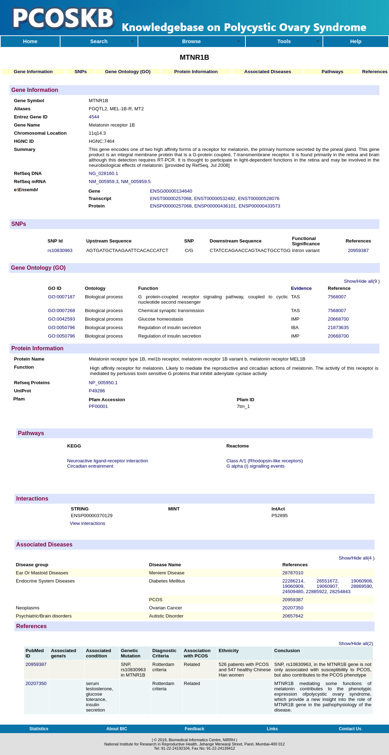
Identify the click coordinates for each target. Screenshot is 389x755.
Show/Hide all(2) (355, 643)
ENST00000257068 (170, 198)
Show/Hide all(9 (361, 281)
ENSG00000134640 (171, 191)
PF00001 (98, 406)
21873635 (338, 327)
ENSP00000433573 (259, 206)
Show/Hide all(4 (356, 558)
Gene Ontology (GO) (128, 71)
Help (355, 41)
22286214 (292, 581)
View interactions (87, 523)
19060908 (361, 581)
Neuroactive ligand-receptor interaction (107, 460)
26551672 (327, 581)
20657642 (292, 616)
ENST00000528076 (258, 198)
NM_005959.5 (136, 181)
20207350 (292, 607)
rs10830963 (60, 250)
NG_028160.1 (103, 173)
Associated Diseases (267, 71)
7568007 (337, 296)
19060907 (327, 586)
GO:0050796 (61, 327)
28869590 (361, 586)
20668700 (338, 319)
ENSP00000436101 (215, 206)
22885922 (316, 591)
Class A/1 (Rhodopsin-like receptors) (264, 460)
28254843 (340, 591)
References (375, 71)
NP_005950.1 (103, 382)
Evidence (301, 288)
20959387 (358, 250)
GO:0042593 (61, 319)
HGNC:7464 (102, 141)
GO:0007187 (61, 296)
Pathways (333, 71)
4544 (94, 116)
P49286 (97, 390)
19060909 (292, 586)
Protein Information (196, 71)
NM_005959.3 (103, 181)
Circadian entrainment (90, 466)
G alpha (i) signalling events (255, 466)
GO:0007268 (61, 310)
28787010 (292, 572)
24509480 (292, 591)
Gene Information (33, 71)
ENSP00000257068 (171, 206)
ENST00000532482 (215, 198)
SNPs (81, 71)
